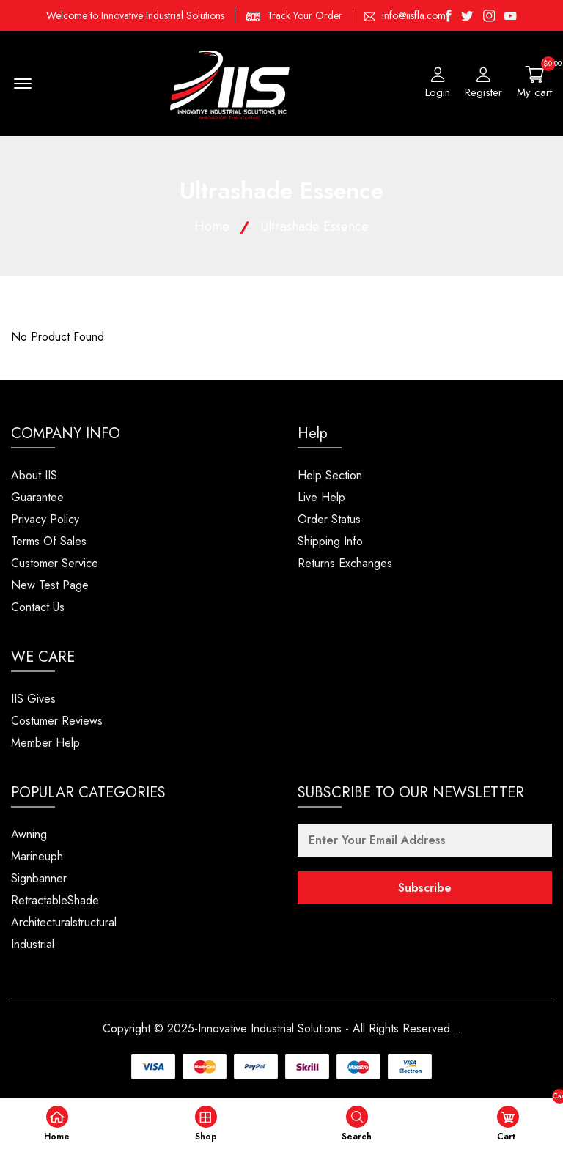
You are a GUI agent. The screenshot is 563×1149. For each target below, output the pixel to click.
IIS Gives (33, 698)
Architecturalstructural (64, 922)
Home (211, 226)
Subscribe (425, 887)
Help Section (330, 475)
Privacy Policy (45, 519)
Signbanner (39, 878)
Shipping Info (330, 541)
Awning (29, 834)
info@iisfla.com (414, 15)
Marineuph (37, 856)
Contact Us (38, 607)
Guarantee (37, 497)
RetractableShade (55, 900)
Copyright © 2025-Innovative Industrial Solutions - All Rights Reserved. (278, 1028)
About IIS (34, 475)
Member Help (45, 742)
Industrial (32, 944)
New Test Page (50, 585)
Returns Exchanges (345, 563)
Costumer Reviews (57, 720)
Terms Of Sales (49, 541)
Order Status (329, 519)
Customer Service (54, 563)
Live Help (321, 497)
